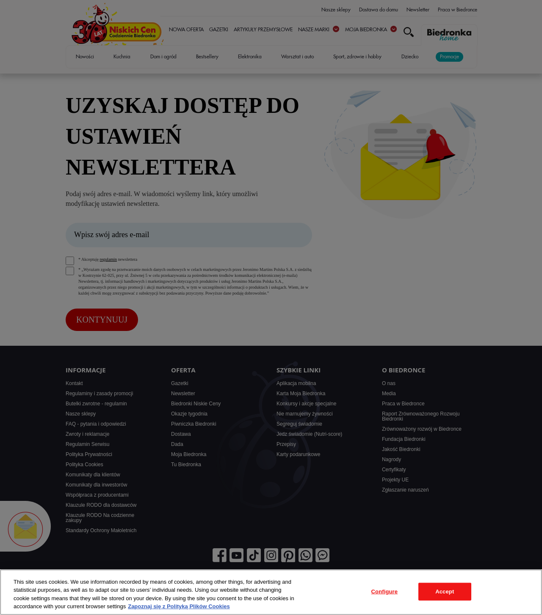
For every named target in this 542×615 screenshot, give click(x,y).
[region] (271, 592)
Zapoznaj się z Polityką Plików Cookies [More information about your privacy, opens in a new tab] (179, 606)
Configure (384, 591)
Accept (444, 591)
